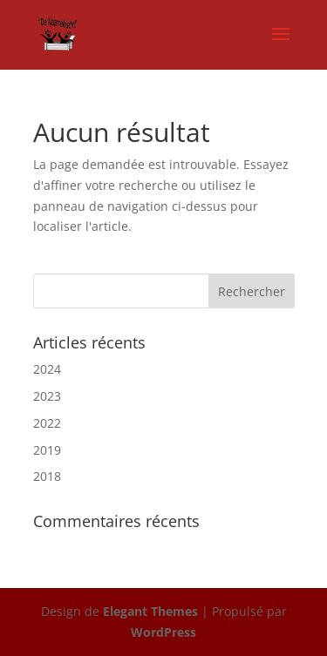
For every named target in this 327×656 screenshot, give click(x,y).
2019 (47, 450)
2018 (47, 476)
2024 (47, 369)
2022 (47, 423)
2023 (47, 396)
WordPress (163, 632)
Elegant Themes (150, 611)
